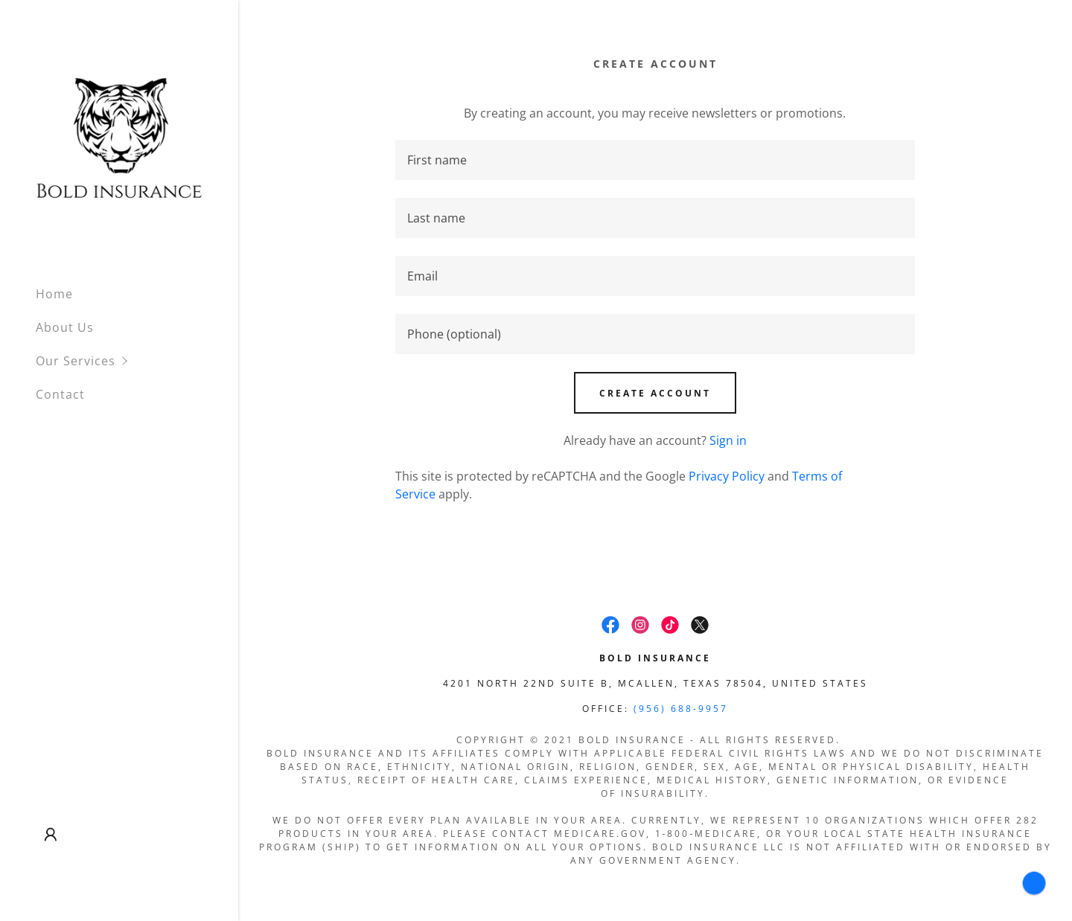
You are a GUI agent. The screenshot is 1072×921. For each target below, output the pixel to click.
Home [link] (54, 294)
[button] (137, 361)
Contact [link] (60, 394)
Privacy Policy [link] (727, 476)
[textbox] (655, 160)
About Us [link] (65, 327)
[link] (119, 136)
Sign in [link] (728, 440)
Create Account (655, 393)
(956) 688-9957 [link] (681, 708)
